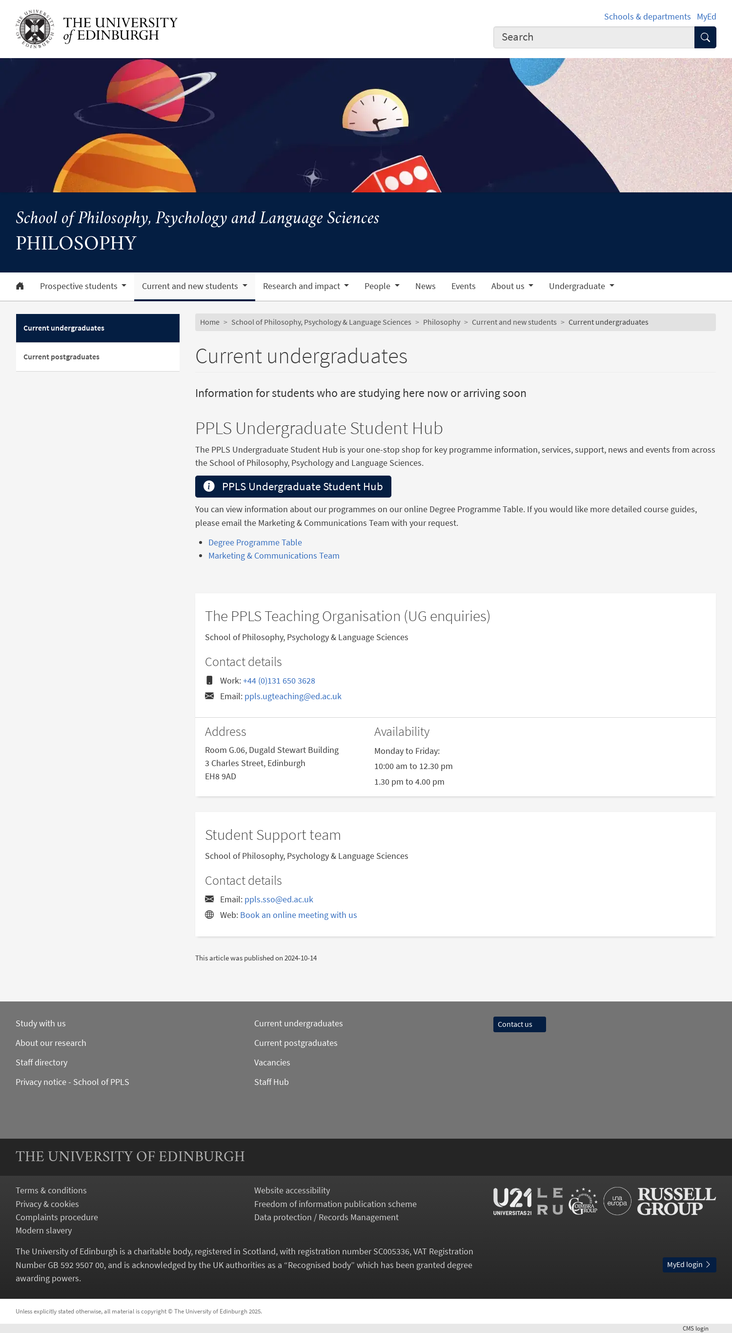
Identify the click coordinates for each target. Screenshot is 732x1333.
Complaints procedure (57, 1217)
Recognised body (319, 1265)
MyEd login (689, 1264)
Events (463, 286)
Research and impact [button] (302, 286)
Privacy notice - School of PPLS (72, 1081)
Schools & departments (647, 16)
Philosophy (441, 322)
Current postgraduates (61, 356)
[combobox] (594, 37)
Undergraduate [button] (578, 286)
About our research (51, 1042)
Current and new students (514, 322)
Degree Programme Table (255, 542)
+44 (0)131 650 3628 (279, 680)
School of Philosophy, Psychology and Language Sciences (198, 219)
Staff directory (41, 1062)
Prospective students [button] (80, 286)
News (425, 286)
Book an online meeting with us (298, 914)
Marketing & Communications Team (274, 555)
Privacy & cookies (47, 1203)
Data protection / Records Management (326, 1217)
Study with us (41, 1023)
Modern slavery (44, 1230)
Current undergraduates (63, 328)
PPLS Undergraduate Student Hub (293, 486)
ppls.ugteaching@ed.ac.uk (293, 696)
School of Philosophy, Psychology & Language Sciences (321, 322)
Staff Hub (271, 1081)
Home (210, 322)
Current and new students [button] (191, 286)
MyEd (706, 16)
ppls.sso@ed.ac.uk (278, 899)
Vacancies (272, 1062)
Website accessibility (292, 1190)
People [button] (378, 286)
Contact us (520, 1024)
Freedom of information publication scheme (335, 1203)
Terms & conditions (51, 1190)
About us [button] (509, 286)
